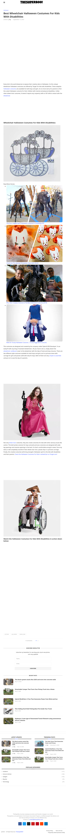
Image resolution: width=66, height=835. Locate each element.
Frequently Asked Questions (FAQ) (56, 832)
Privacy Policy (49, 831)
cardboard (13, 351)
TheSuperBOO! (19, 832)
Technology (33, 782)
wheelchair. (6, 96)
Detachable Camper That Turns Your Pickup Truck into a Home (35, 689)
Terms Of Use (59, 831)
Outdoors (33, 771)
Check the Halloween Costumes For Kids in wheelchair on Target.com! (36, 454)
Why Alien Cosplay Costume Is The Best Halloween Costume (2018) (26, 303)
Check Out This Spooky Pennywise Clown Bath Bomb (22, 263)
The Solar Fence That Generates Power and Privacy (54, 742)
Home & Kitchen (33, 774)
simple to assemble (55, 356)
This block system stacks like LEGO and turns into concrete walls (35, 680)
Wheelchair (22, 634)
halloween (14, 634)
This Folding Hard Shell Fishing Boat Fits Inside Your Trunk (33, 709)
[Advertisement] (33, 109)
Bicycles (33, 779)
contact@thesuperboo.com (36, 819)
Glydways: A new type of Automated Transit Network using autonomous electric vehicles (38, 719)
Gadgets (33, 776)
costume (7, 634)
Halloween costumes (9, 89)
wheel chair (12, 443)
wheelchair (6, 351)
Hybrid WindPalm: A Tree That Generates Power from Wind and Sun (36, 699)
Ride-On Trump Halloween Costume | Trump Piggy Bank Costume (26, 342)
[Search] (62, 2)
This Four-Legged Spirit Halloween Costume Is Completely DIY (25, 223)
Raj (10, 19)
